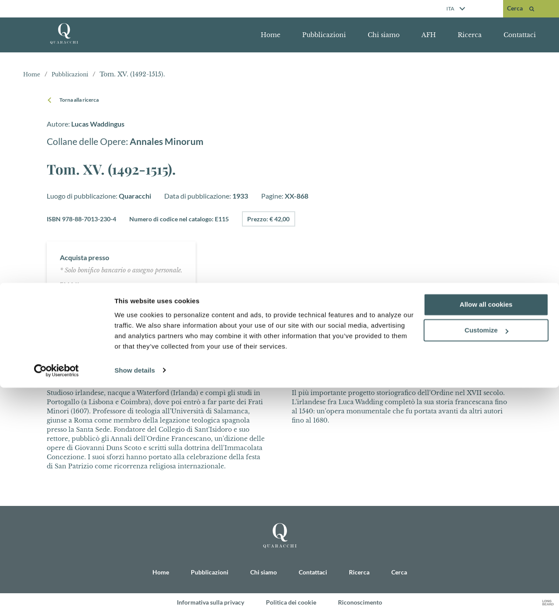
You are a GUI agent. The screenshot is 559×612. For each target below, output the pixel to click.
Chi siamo (384, 35)
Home (270, 35)
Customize (486, 555)
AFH (428, 35)
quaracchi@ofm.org (125, 284)
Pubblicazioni (324, 35)
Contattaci (520, 35)
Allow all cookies (486, 529)
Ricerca (470, 35)
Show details (134, 594)
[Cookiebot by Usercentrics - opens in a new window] (56, 595)
